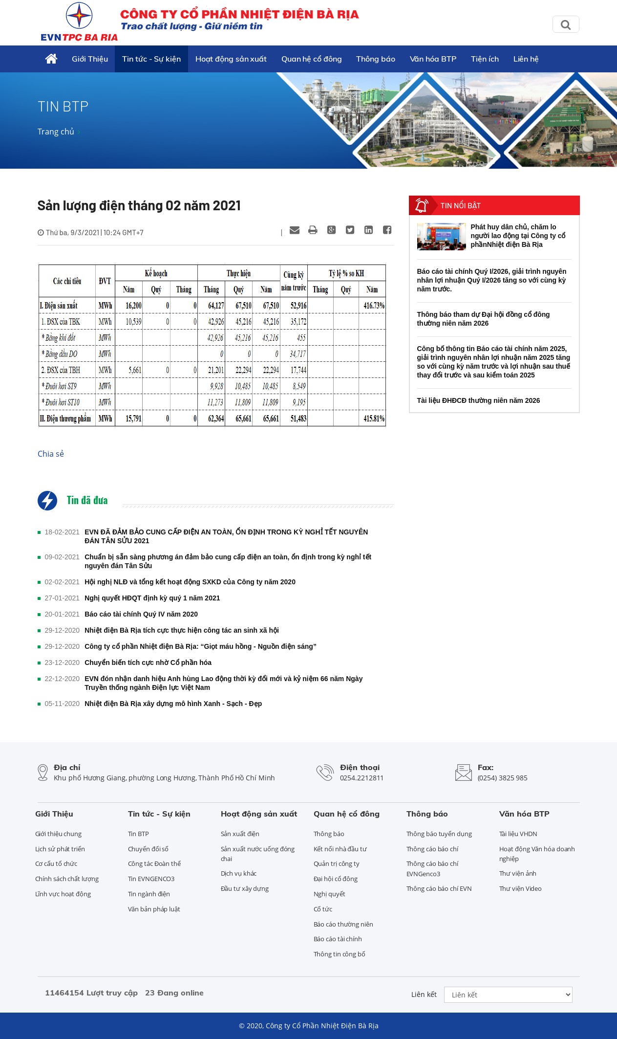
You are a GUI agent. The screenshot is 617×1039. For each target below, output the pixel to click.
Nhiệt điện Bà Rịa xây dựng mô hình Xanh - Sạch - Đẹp (173, 703)
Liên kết (424, 994)
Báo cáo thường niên (343, 924)
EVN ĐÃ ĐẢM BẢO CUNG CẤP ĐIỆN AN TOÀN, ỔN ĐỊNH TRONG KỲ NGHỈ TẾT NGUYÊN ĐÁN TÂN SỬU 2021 (226, 536)
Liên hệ (526, 59)
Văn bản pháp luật (154, 909)
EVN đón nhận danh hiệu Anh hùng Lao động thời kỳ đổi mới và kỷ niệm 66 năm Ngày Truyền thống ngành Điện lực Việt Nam (223, 683)
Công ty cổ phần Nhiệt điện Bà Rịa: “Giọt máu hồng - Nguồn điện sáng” (201, 646)
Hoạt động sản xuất (231, 59)
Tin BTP (138, 833)
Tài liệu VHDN (518, 833)
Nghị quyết (329, 893)
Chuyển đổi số (148, 848)
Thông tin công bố (339, 954)
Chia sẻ (51, 453)
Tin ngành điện (149, 893)
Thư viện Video (520, 888)
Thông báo (375, 59)
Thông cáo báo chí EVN (439, 888)
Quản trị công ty (337, 863)
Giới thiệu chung (58, 833)
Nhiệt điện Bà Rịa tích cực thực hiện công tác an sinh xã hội (182, 630)
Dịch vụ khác (239, 873)
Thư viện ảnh (518, 873)
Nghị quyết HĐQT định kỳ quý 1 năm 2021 (152, 598)
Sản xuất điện (240, 833)
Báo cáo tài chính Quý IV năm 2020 (141, 614)
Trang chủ (56, 131)
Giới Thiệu (89, 59)
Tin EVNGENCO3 (151, 878)
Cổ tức (323, 909)
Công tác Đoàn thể (154, 863)
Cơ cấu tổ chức (56, 863)
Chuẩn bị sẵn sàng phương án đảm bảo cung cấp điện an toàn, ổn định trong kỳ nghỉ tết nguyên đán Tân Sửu (228, 561)
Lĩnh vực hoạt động (63, 893)
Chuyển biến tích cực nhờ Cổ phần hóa (148, 662)
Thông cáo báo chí (432, 848)
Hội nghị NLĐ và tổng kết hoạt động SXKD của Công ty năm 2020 (190, 582)
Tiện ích (484, 59)
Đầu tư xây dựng (245, 888)
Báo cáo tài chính (338, 938)
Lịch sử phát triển (60, 848)
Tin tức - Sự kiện (151, 59)
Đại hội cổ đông (336, 878)
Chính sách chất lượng (67, 878)
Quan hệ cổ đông (311, 59)
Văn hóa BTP (433, 59)
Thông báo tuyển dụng (439, 833)
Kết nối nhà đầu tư (340, 848)
